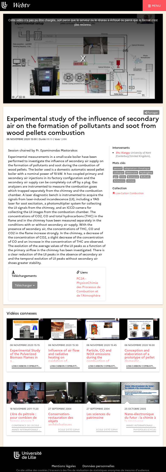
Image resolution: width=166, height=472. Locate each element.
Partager (151, 112)
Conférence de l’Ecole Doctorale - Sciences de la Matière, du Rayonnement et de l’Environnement (26, 425)
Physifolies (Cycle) (144, 429)
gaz (116, 176)
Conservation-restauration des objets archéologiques (60, 419)
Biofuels (145, 176)
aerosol (118, 168)
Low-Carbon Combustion (128, 193)
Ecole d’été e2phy (69, 429)
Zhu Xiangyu (123, 152)
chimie (131, 180)
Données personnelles (98, 466)
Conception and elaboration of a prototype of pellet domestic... (140, 355)
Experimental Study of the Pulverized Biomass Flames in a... (25, 355)
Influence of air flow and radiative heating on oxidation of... (63, 355)
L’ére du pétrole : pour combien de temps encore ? (23, 417)
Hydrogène (146, 172)
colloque (118, 172)
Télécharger (25, 285)
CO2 (122, 176)
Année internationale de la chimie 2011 (26, 429)
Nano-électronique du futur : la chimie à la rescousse (140, 417)
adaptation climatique (136, 168)
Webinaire (131, 172)
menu (157, 5)
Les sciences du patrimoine (98, 416)
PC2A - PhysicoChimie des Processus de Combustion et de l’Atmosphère (89, 286)
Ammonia (119, 180)
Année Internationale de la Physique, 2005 (141, 425)
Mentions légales (64, 466)
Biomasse (133, 176)
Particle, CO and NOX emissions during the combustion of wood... (99, 357)
